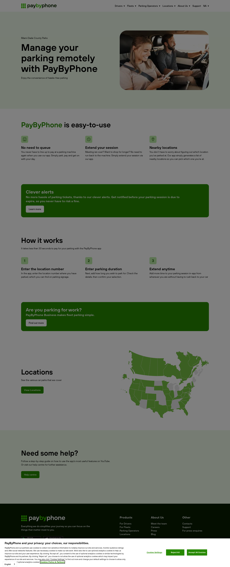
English (8, 564)
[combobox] (10, 564)
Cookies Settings (154, 552)
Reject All (175, 552)
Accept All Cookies (197, 552)
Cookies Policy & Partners (52, 562)
